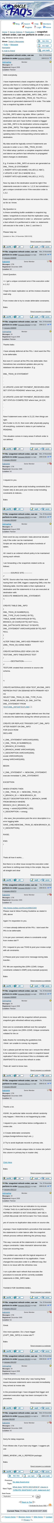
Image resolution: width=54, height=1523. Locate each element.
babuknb (6, 262)
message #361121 (24, 1186)
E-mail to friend (8, 51)
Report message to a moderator (41, 241)
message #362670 (24, 1416)
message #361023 (24, 255)
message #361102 (24, 994)
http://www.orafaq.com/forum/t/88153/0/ (20, 908)
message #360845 (24, 58)
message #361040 (24, 457)
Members (45, 24)
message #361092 (24, 888)
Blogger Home (25, 1517)
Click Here (7, 1162)
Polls (6, 44)
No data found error (21, 1482)
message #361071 (24, 517)
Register (27, 27)
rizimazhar (6, 62)
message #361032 (24, 325)
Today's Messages (16, 41)
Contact (49, 1517)
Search (25, 24)
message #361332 (24, 1359)
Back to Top (27, 1502)
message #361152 (24, 1305)
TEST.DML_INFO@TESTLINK (16, 707)
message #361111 (24, 1084)
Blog (16, 24)
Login (37, 27)
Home (47, 27)
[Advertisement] (44, 10)
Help (35, 24)
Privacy (26, 1520)
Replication (30, 32)
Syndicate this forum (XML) (38, 1505)
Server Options (16, 32)
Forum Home (10, 1517)
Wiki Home (38, 1517)
